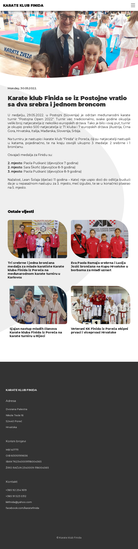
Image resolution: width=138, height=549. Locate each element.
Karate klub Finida (23, 5)
